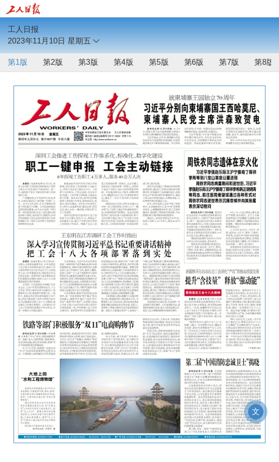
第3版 (88, 62)
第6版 (194, 62)
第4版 (123, 62)
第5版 (159, 62)
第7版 (229, 62)
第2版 (53, 62)
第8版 (264, 62)
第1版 (18, 62)
